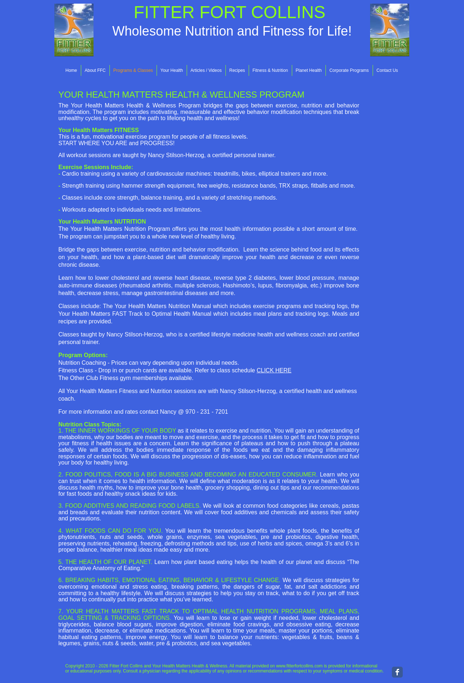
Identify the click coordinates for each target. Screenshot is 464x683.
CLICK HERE (274, 370)
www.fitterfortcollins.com (299, 665)
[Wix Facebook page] (397, 672)
